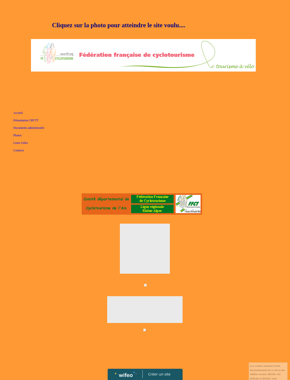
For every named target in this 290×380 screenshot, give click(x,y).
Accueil (18, 113)
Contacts (18, 150)
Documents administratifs (28, 128)
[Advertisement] (145, 149)
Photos (17, 135)
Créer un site (159, 373)
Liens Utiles (20, 143)
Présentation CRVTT (26, 120)
